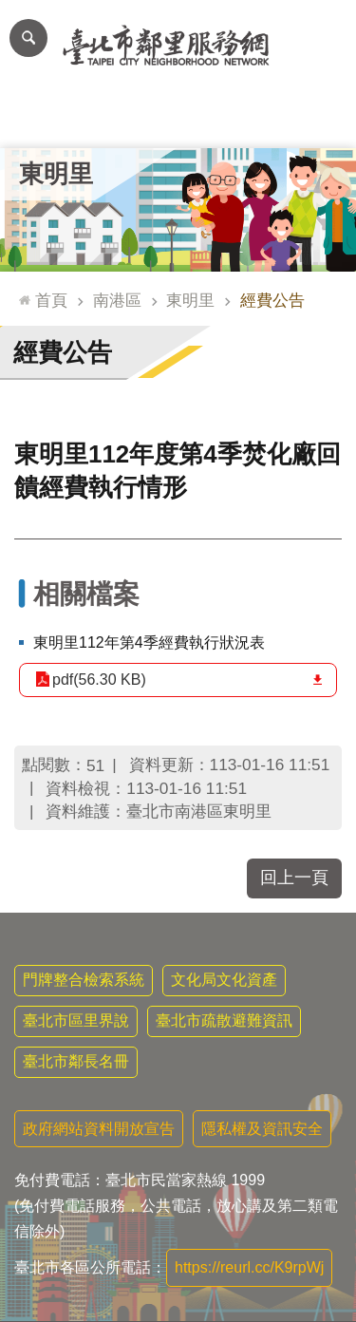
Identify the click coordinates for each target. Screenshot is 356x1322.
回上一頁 (294, 877)
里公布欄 (36, 119)
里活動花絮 (320, 119)
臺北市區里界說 (76, 1020)
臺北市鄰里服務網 (178, 45)
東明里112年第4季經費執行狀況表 (149, 642)
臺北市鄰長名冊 (76, 1061)
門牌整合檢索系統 (83, 980)
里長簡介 (107, 119)
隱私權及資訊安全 (262, 1129)
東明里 (56, 174)
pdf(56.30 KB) (99, 679)
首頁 (51, 300)
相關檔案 (86, 594)
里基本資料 (178, 119)
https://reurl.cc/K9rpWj (249, 1267)
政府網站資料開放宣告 (99, 1129)
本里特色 (249, 119)
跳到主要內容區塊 (9, 9)
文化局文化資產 (224, 980)
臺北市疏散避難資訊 (224, 1020)
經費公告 (272, 300)
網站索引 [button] (28, 38)
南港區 (117, 300)
